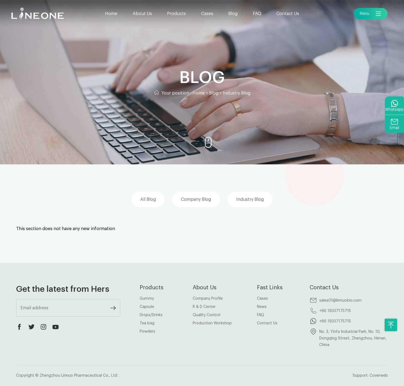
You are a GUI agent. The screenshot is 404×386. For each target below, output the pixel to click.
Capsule (147, 307)
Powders (147, 331)
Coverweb (379, 376)
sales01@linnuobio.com (340, 300)
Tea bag (147, 323)
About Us (142, 14)
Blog (233, 14)
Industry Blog (236, 93)
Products (176, 14)
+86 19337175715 (335, 311)
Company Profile (208, 299)
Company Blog (196, 199)
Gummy (147, 299)
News (262, 307)
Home (111, 14)
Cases (207, 14)
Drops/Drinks (151, 315)
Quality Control (206, 315)
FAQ (257, 14)
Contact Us (287, 14)
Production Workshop (212, 323)
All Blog (148, 199)
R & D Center (204, 307)
